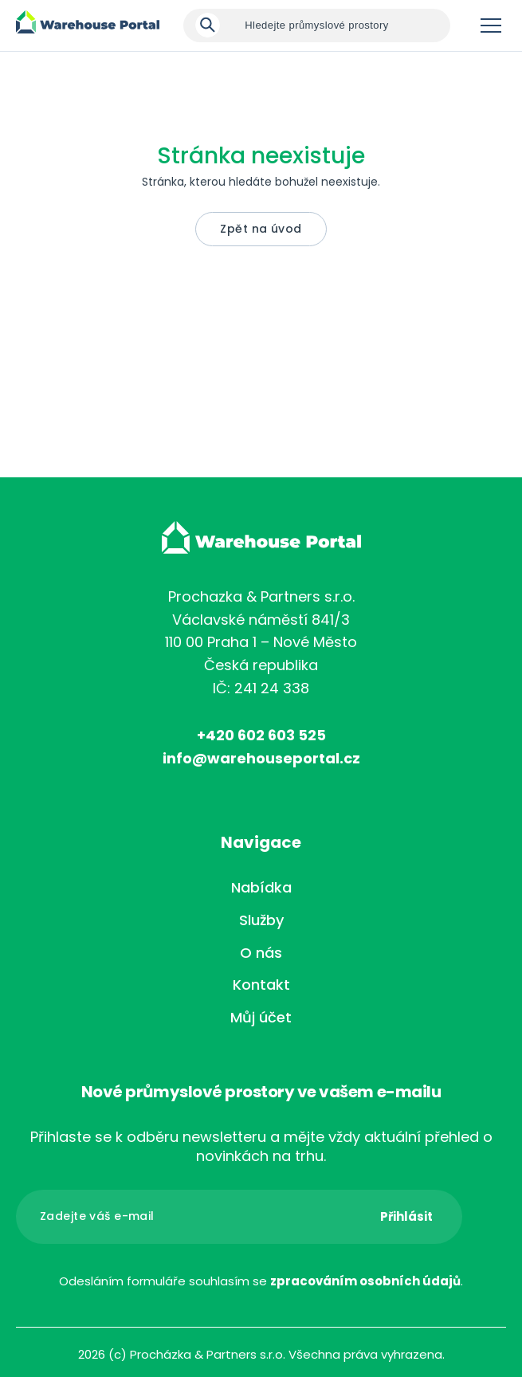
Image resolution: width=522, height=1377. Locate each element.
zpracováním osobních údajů (365, 1281)
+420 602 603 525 (261, 735)
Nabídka (261, 887)
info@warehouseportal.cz (261, 758)
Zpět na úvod (260, 229)
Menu (491, 25)
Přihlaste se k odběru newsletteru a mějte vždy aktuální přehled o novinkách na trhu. (261, 1147)
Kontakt (261, 984)
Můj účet (261, 1017)
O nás (261, 953)
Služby (261, 920)
